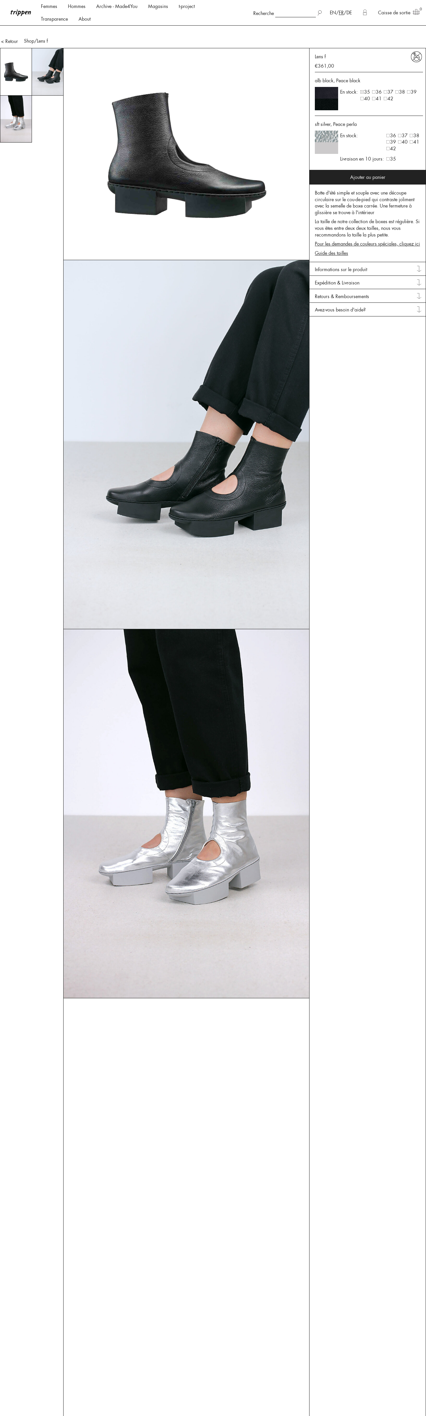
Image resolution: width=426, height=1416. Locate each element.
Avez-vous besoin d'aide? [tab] (340, 291)
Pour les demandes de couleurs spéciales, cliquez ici (367, 225)
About (85, 19)
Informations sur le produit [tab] (341, 250)
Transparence (54, 19)
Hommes (77, 6)
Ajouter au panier (367, 158)
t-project (187, 6)
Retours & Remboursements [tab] (342, 277)
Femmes (49, 6)
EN (333, 13)
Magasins (158, 6)
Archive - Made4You (116, 6)
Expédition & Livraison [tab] (337, 264)
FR (341, 13)
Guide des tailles (331, 234)
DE (349, 13)
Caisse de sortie (397, 12)
